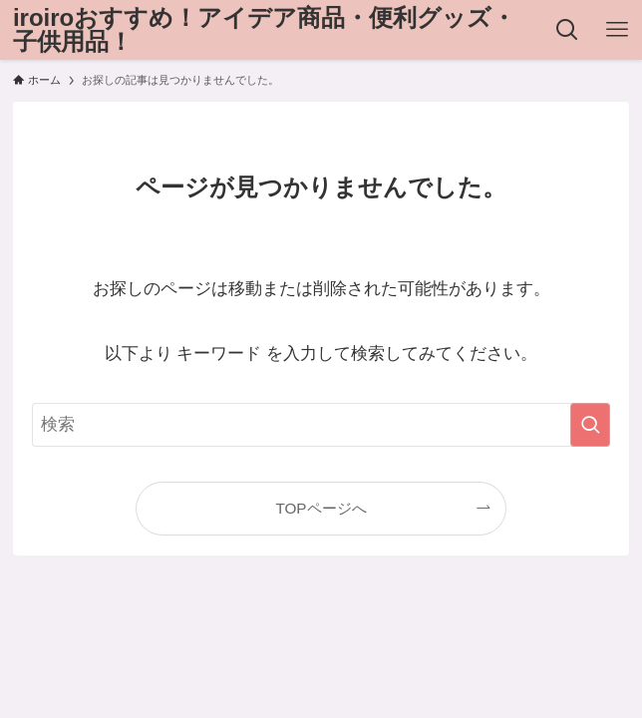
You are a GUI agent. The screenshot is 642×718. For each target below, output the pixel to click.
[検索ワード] (321, 425)
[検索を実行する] (590, 425)
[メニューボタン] (617, 30)
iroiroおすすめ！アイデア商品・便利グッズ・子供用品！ (264, 30)
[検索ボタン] (567, 30)
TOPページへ (320, 508)
